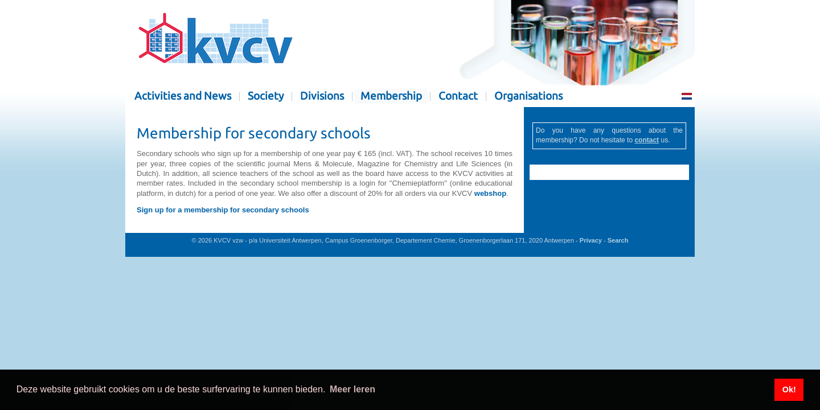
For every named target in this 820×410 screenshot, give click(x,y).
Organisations (528, 96)
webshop (490, 193)
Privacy (591, 240)
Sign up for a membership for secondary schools (223, 210)
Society (266, 96)
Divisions (322, 96)
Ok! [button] (789, 389)
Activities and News (182, 96)
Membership (391, 96)
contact (646, 140)
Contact (458, 96)
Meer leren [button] (352, 389)
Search (618, 240)
